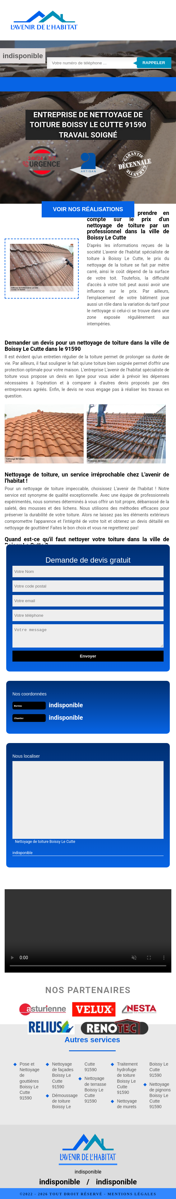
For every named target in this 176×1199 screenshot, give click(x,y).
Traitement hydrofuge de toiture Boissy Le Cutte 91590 (127, 1078)
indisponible (22, 56)
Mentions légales (132, 1194)
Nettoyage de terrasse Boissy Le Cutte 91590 (95, 1090)
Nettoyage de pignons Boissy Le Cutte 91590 (160, 1095)
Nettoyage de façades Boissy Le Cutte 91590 (62, 1075)
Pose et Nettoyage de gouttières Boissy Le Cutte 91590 (29, 1081)
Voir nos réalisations (88, 209)
